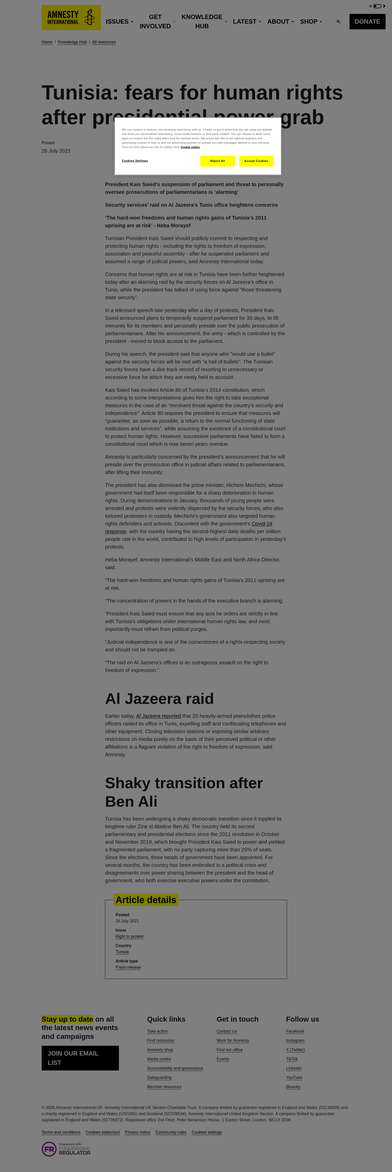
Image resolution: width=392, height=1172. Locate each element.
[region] (198, 146)
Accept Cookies (256, 160)
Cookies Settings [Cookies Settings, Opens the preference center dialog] (135, 160)
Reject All (217, 160)
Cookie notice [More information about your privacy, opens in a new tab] (190, 147)
